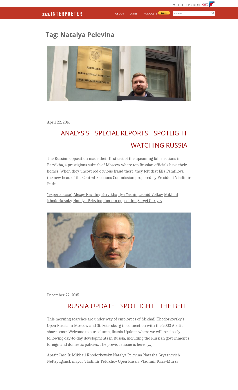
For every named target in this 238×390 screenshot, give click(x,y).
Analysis (75, 133)
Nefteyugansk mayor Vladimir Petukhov (82, 361)
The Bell (173, 306)
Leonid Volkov (150, 194)
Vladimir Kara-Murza (159, 361)
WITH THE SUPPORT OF (186, 5)
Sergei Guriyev (150, 200)
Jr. (69, 355)
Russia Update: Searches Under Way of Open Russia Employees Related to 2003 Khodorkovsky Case (111, 280)
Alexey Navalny (86, 194)
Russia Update (91, 306)
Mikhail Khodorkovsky (92, 355)
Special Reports (121, 133)
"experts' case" (60, 194)
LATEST (134, 13)
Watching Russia (159, 145)
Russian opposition (120, 200)
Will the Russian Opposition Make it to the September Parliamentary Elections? (116, 110)
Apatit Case (57, 355)
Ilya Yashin (128, 194)
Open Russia (129, 361)
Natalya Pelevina (87, 200)
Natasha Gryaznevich (161, 355)
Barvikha (109, 194)
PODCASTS (150, 13)
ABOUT (119, 13)
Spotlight (170, 133)
